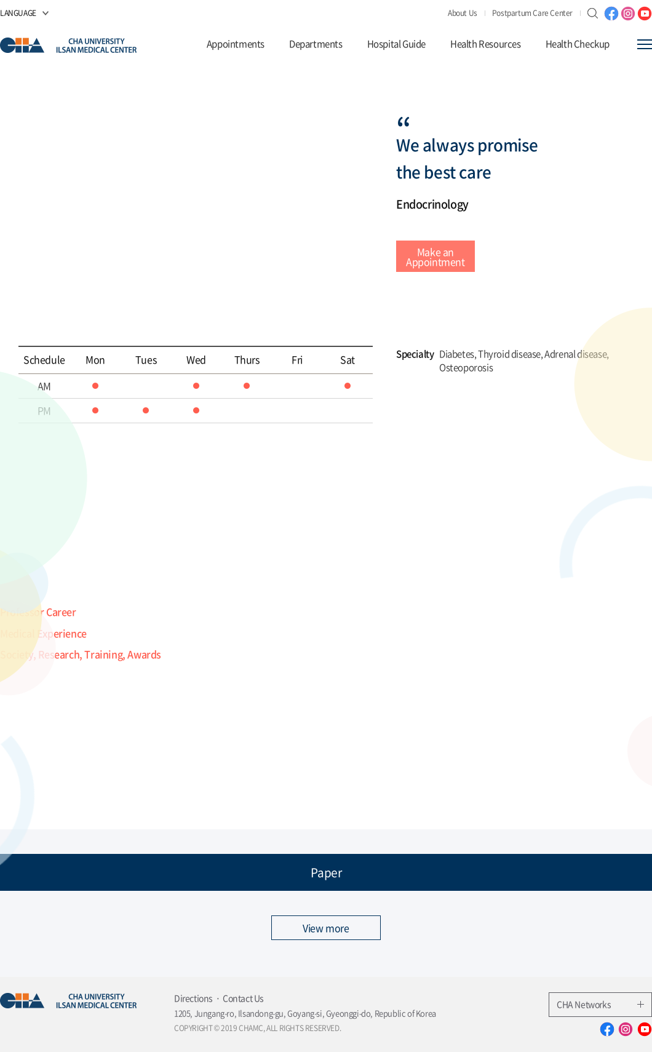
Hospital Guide (396, 44)
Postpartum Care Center (532, 12)
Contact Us (243, 998)
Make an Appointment (435, 256)
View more (326, 927)
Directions (193, 998)
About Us (462, 12)
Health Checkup (578, 44)
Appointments (235, 44)
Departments (316, 44)
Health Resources (485, 44)
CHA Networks (600, 1004)
